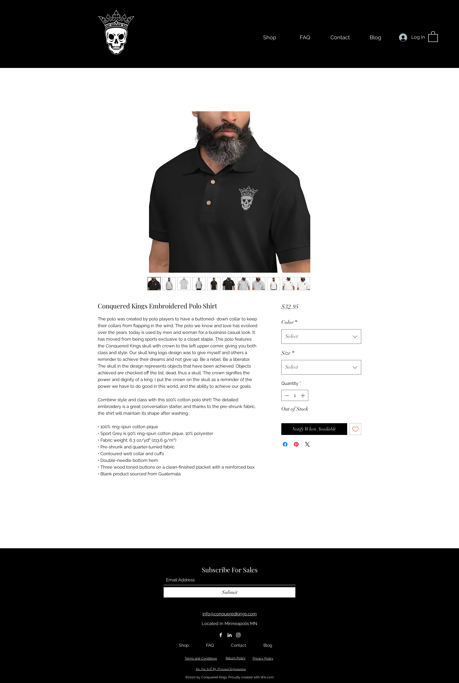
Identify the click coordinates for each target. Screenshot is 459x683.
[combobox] (321, 336)
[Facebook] (221, 635)
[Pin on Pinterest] (296, 444)
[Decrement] (286, 395)
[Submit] (229, 592)
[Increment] (303, 395)
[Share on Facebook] (285, 444)
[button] (433, 36)
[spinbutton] (294, 395)
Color (289, 322)
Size (287, 353)
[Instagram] (238, 635)
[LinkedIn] (229, 635)
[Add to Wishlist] (356, 429)
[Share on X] (307, 444)
